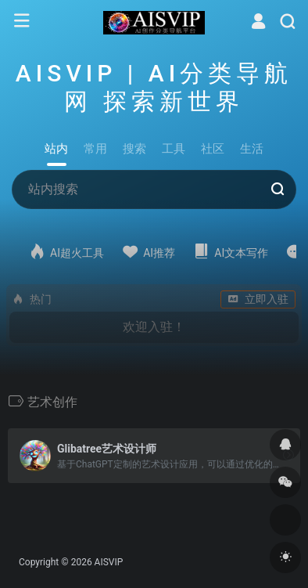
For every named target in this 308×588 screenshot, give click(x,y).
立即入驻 (257, 299)
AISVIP (109, 562)
